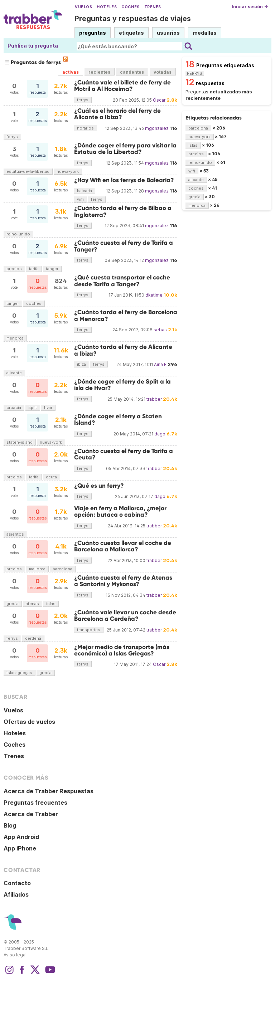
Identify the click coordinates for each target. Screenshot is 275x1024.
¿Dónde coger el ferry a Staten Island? (118, 419)
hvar (48, 407)
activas (70, 72)
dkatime (154, 295)
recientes (99, 72)
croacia (13, 407)
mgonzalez (157, 128)
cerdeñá (33, 638)
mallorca (37, 568)
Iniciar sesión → (250, 6)
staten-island (19, 442)
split (32, 407)
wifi (80, 199)
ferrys (82, 99)
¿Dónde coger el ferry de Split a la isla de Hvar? (122, 385)
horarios (85, 128)
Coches (130, 7)
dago (159, 434)
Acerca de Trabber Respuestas (48, 791)
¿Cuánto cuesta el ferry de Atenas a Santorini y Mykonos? (123, 581)
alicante (14, 372)
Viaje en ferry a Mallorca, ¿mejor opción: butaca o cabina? (120, 511)
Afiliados (16, 894)
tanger (52, 268)
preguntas (92, 33)
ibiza (81, 364)
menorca (15, 338)
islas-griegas (19, 672)
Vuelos (83, 7)
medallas (205, 33)
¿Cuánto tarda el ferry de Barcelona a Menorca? (125, 315)
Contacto (17, 883)
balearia (84, 190)
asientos (15, 534)
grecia (12, 603)
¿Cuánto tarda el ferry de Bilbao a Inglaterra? (123, 211)
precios (14, 268)
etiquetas (131, 33)
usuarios (168, 33)
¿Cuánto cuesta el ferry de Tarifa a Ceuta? (123, 454)
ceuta (51, 476)
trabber (154, 399)
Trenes (152, 7)
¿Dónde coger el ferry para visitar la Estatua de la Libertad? (125, 149)
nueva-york (68, 171)
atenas (32, 603)
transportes (88, 629)
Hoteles (107, 7)
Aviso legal (15, 954)
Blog (10, 825)
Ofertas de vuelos (29, 721)
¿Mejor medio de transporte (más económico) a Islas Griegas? (121, 650)
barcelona (62, 568)
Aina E (160, 364)
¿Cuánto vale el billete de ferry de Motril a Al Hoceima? (122, 86)
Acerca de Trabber (31, 814)
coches (34, 303)
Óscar (159, 100)
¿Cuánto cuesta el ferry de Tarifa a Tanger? (123, 246)
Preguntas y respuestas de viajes (132, 18)
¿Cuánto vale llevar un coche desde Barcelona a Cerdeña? (125, 616)
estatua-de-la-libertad (27, 171)
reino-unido (18, 234)
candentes (132, 72)
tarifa (34, 268)
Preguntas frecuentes (35, 802)
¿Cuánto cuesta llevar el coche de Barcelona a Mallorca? (122, 546)
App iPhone (20, 848)
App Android (21, 836)
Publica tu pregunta (33, 46)
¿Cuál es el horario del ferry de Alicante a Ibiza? (117, 114)
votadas (163, 72)
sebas (160, 329)
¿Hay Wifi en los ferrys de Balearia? (124, 180)
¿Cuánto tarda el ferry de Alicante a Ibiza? (123, 350)
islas (51, 603)
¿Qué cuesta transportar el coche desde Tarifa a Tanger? (122, 281)
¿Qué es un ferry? (99, 485)
